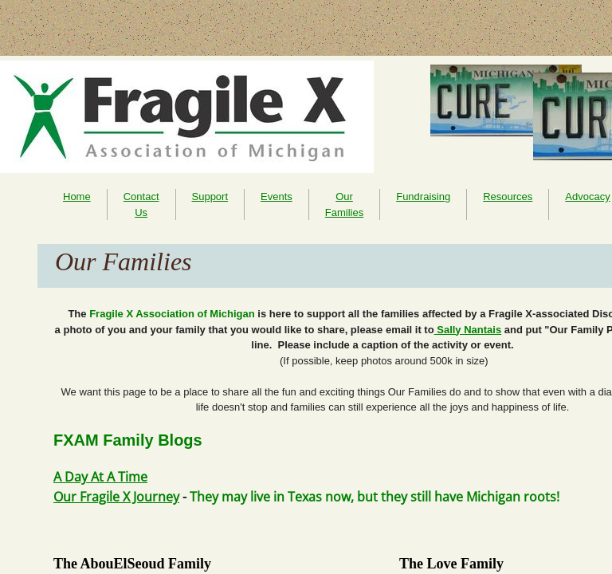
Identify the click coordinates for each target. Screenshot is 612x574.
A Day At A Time (100, 477)
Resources (507, 196)
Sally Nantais (468, 330)
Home (77, 196)
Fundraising (423, 196)
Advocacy (587, 196)
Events (276, 196)
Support (210, 196)
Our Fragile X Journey (116, 496)
